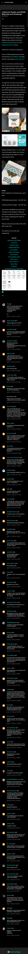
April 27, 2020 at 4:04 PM (13, 568)
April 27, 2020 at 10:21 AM (14, 441)
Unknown (9, 813)
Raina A (9, 423)
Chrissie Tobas (14, 245)
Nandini (9, 895)
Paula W (9, 632)
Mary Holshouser (11, 790)
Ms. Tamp (9, 843)
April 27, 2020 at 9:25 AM (13, 362)
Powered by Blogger (14, 952)
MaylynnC (9, 853)
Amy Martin (10, 751)
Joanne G (9, 591)
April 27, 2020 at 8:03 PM (13, 618)
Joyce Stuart (10, 375)
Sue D (8, 705)
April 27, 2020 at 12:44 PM (14, 516)
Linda (8, 572)
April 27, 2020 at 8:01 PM (13, 606)
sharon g (9, 668)
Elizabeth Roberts (11, 511)
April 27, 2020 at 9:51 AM (13, 402)
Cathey (9, 804)
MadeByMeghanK (11, 622)
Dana (8, 770)
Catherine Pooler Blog (14, 240)
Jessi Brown (10, 582)
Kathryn (9, 823)
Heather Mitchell (14, 247)
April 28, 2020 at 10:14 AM (14, 775)
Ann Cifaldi (10, 406)
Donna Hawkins (11, 874)
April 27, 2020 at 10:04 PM (14, 700)
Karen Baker (14, 250)
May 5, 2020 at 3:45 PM (13, 924)
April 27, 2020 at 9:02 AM (13, 349)
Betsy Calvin (10, 540)
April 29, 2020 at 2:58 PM (13, 869)
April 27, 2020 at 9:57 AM (13, 419)
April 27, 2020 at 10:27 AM (14, 453)
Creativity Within (8, 2)
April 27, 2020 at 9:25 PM (13, 663)
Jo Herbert (14, 266)
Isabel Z (9, 762)
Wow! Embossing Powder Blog (14, 268)
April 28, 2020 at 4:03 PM (13, 800)
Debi (8, 489)
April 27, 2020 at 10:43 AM (14, 466)
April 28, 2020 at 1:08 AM (13, 757)
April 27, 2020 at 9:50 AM (13, 392)
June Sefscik (10, 329)
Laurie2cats (10, 611)
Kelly (8, 918)
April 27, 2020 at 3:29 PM (13, 559)
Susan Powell (14, 254)
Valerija (9, 928)
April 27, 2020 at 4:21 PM (13, 578)
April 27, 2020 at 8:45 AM (13, 325)
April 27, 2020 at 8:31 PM (13, 628)
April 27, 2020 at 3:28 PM (13, 547)
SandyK (9, 479)
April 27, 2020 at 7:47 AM (13, 316)
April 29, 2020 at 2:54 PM (13, 861)
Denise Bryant (10, 832)
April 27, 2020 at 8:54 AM (13, 336)
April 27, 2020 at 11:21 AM (14, 494)
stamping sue (10, 340)
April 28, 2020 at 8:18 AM (13, 766)
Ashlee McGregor (14, 252)
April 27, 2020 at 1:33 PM (13, 525)
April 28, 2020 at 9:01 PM (13, 828)
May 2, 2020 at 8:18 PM (13, 891)
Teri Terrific (10, 433)
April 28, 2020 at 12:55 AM (14, 747)
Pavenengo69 (10, 644)
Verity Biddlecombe (16, 56)
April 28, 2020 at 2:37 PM (13, 786)
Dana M (9, 716)
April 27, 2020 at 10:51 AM (14, 474)
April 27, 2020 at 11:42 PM (14, 723)
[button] (3, 19)
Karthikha (9, 470)
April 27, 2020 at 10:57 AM (14, 484)
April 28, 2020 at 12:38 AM (14, 737)
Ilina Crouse (14, 259)
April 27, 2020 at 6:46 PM (13, 598)
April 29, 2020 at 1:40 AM (13, 839)
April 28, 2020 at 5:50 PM (13, 819)
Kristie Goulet (10, 320)
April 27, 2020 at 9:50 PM (13, 685)
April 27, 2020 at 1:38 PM (13, 536)
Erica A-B (14, 242)
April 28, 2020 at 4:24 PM (13, 809)
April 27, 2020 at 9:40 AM (13, 370)
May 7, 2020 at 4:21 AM (13, 935)
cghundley (9, 552)
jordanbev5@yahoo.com (13, 779)
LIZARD (9, 689)
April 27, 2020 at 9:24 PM (13, 651)
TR (7, 304)
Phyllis (8, 386)
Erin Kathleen (10, 655)
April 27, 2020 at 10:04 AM (14, 429)
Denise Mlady (10, 884)
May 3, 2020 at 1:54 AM (13, 903)
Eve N (8, 446)
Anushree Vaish (11, 865)
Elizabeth (9, 366)
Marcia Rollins (11, 563)
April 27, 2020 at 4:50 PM (13, 586)
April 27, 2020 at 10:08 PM (14, 712)
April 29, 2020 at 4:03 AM (13, 849)
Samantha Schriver (12, 602)
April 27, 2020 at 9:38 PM (13, 674)
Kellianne (9, 353)
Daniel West (14, 264)
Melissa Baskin (11, 520)
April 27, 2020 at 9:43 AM (13, 382)
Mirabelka (9, 529)
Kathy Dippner (10, 678)
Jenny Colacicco (19, 59)
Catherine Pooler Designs (9, 42)
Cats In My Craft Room (13, 457)
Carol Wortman (11, 727)
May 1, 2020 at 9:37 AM (13, 879)
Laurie (8, 741)
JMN (8, 908)
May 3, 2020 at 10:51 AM (13, 913)
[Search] (26, 2)
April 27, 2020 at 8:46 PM (13, 639)
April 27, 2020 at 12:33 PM (14, 507)
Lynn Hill (9, 499)
